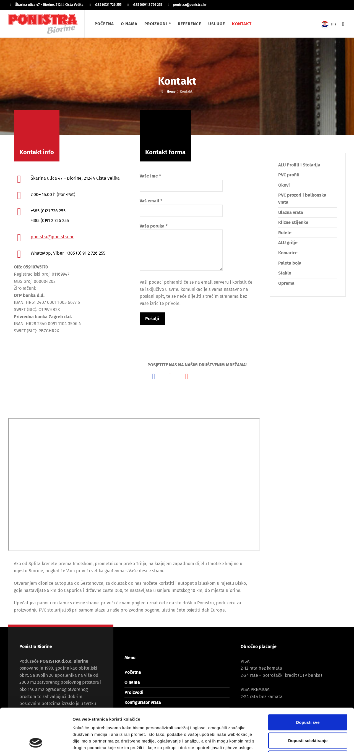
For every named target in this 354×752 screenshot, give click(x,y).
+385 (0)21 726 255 (108, 5)
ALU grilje (288, 242)
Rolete (284, 232)
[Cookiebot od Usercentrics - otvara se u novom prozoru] (36, 741)
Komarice (288, 252)
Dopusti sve (307, 679)
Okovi (284, 185)
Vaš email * (181, 205)
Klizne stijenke (293, 222)
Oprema (286, 283)
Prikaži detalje (286, 741)
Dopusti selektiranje (308, 697)
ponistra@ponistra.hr (190, 5)
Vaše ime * (181, 180)
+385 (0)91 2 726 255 (147, 5)
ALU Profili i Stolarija (299, 165)
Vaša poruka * (181, 247)
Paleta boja (289, 263)
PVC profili (289, 174)
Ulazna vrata (290, 212)
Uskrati (308, 715)
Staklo (284, 273)
